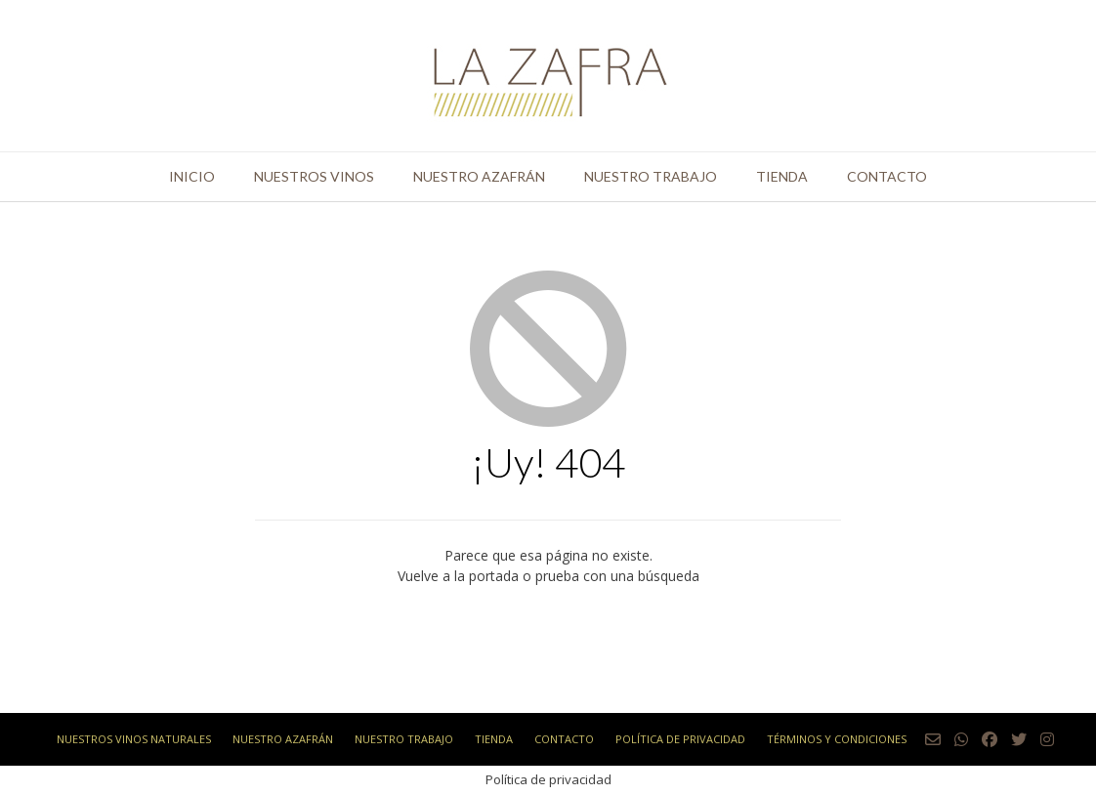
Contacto (887, 176)
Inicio (192, 176)
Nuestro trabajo (650, 176)
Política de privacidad (680, 739)
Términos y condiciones (836, 739)
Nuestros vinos (314, 176)
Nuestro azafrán (479, 176)
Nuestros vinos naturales (134, 739)
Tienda (782, 176)
